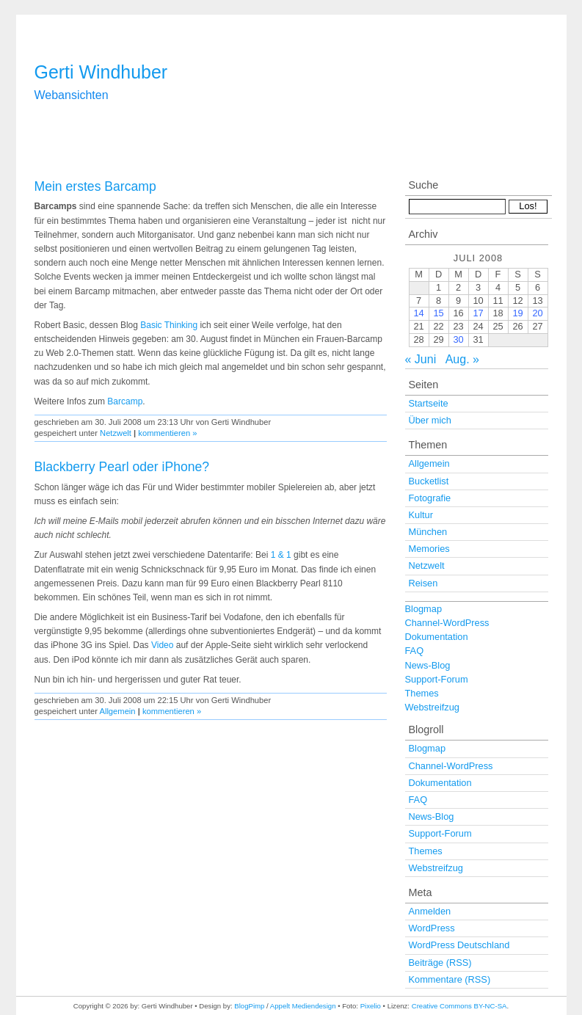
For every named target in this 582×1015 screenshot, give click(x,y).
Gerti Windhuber (101, 72)
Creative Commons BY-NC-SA (459, 1006)
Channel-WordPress (447, 622)
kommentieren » (167, 433)
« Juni (421, 359)
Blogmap (424, 608)
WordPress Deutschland (459, 944)
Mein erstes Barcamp (95, 186)
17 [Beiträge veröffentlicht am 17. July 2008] (478, 313)
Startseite (428, 403)
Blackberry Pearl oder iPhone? (122, 466)
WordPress (432, 928)
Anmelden (430, 911)
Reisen (423, 583)
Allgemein (117, 711)
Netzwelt (115, 433)
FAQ (414, 650)
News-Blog (428, 665)
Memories (429, 548)
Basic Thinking (168, 325)
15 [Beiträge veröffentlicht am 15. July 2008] (438, 313)
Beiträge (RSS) (440, 962)
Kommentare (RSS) (450, 979)
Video (162, 645)
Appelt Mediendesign (303, 1006)
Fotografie (430, 497)
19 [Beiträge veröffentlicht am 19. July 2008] (517, 313)
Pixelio (370, 1006)
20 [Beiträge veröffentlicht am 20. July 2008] (537, 313)
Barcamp (124, 401)
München (428, 531)
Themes (422, 693)
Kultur (421, 514)
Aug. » (462, 359)
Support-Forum (436, 679)
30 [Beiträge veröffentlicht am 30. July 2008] (458, 339)
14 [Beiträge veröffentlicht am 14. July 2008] (418, 313)
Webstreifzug (432, 707)
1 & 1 (281, 555)
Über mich (430, 420)
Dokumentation (436, 636)
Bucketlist (429, 481)
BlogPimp (249, 1006)
